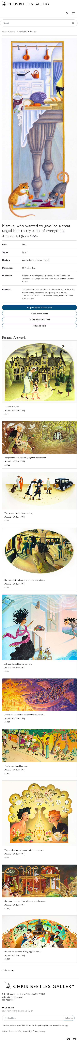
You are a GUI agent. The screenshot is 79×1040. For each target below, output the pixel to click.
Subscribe (69, 1017)
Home (4, 31)
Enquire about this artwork (39, 307)
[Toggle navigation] (73, 13)
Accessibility (27, 1031)
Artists (12, 31)
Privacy (35, 1031)
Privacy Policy (44, 1025)
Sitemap (43, 1031)
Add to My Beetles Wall (39, 319)
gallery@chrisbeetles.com (12, 996)
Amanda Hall (22, 31)
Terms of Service (58, 1025)
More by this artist (39, 313)
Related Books (39, 325)
